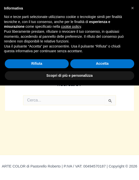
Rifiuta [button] (36, 64)
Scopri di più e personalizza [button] (69, 76)
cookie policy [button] (71, 26)
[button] (132, 8)
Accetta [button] (102, 64)
